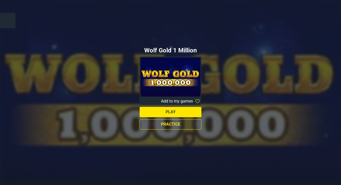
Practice (170, 124)
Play (171, 111)
